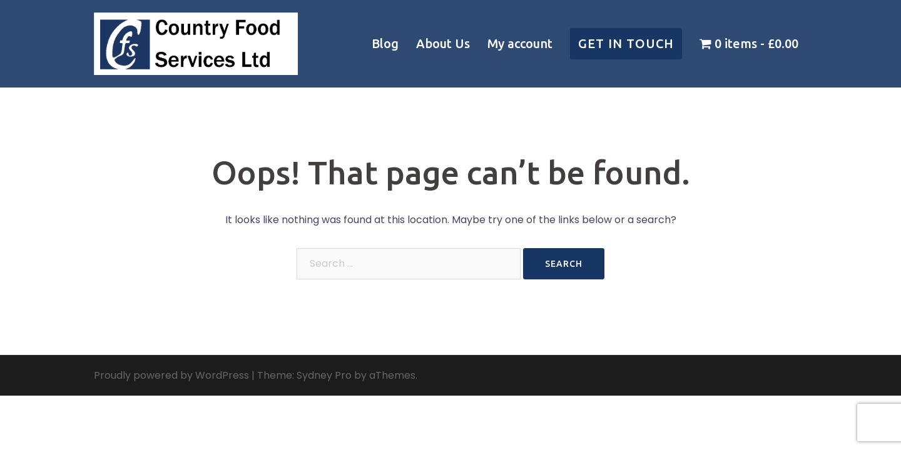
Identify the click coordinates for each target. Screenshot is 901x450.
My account (519, 43)
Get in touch (626, 43)
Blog (385, 43)
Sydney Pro (324, 375)
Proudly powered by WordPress (171, 375)
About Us (443, 43)
